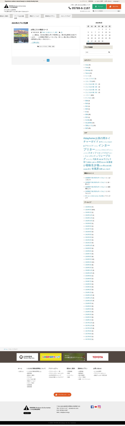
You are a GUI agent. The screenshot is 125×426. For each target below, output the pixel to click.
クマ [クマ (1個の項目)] (110, 151)
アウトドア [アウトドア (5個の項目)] (89, 147)
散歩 (86, 107)
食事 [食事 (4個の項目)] (100, 170)
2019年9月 (88, 277)
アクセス (99, 7)
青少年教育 (81, 376)
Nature (87, 74)
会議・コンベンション (84, 380)
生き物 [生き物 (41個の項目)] (95, 166)
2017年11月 (88, 327)
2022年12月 (88, 216)
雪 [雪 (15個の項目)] (93, 170)
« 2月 (87, 45)
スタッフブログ (104, 17)
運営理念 (29, 374)
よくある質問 (97, 372)
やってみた (88, 99)
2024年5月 (88, 211)
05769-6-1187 (81, 8)
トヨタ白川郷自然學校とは (34, 372)
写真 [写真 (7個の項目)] (94, 160)
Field (43, 33)
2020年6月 (88, 258)
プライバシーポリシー (100, 374)
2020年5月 (88, 260)
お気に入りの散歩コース (39, 31)
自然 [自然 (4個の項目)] (109, 167)
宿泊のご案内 (52, 17)
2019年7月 (88, 282)
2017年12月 (88, 324)
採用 (113, 17)
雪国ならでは (89, 127)
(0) (61, 33)
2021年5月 (88, 235)
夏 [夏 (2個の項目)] (102, 160)
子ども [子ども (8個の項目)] (106, 160)
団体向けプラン (91, 17)
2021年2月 (88, 241)
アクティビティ (39, 17)
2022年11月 (88, 219)
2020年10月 (88, 247)
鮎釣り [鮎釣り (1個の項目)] (104, 170)
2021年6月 (88, 233)
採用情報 (29, 386)
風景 (56, 33)
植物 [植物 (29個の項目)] (88, 166)
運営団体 (90, 1)
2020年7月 (88, 255)
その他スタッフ (50, 33)
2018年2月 (88, 318)
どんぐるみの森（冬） (91, 85)
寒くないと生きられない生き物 (94, 197)
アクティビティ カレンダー (56, 374)
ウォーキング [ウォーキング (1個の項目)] (98, 151)
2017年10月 (88, 329)
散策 (86, 110)
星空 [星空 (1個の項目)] (105, 163)
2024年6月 (88, 208)
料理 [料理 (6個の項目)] (99, 163)
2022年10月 (88, 222)
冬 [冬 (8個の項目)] (98, 160)
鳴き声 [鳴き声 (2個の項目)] (108, 170)
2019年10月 (88, 274)
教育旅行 (81, 374)
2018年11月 (88, 299)
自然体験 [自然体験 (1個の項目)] (85, 170)
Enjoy (87, 66)
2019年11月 (88, 271)
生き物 (87, 121)
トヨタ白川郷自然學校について (21, 17)
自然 (53, 48)
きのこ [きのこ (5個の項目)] (101, 143)
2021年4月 (88, 238)
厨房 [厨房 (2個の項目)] (100, 160)
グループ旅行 (82, 378)
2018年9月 (88, 304)
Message (88, 71)
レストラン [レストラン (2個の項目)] (89, 160)
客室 (68, 374)
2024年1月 (88, 213)
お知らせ (21, 372)
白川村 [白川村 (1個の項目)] (101, 167)
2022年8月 (88, 225)
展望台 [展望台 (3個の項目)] (89, 163)
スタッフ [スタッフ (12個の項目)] (92, 154)
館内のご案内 (30, 376)
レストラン (70, 376)
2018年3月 (88, 316)
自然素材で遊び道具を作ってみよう (95, 179)
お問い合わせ (108, 1)
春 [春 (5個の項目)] (107, 163)
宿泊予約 (113, 7)
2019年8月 (88, 280)
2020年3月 (88, 266)
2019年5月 (88, 285)
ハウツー (87, 96)
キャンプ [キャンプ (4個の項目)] (105, 151)
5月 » (91, 45)
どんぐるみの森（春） (91, 91)
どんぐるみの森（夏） (91, 88)
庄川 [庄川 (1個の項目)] (96, 163)
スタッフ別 (88, 82)
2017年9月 (88, 332)
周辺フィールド (78, 17)
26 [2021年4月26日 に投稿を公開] (88, 42)
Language (116, 1)
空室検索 (69, 372)
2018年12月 (88, 296)
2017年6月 (88, 338)
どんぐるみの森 (64, 17)
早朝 (49, 48)
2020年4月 (88, 263)
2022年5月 (88, 227)
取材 (86, 104)
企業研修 (81, 372)
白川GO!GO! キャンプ (55, 376)
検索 (119, 11)
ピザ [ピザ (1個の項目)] (97, 157)
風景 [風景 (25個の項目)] (96, 170)
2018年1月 (88, 321)
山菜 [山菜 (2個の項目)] (93, 163)
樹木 (86, 118)
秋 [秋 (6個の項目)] (104, 167)
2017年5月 (88, 340)
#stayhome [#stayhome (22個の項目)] (89, 139)
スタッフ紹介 (30, 384)
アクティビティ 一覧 (54, 372)
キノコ (87, 77)
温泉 (68, 378)
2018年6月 (88, 307)
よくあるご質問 (99, 1)
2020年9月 (88, 249)
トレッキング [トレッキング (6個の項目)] (90, 157)
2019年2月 (88, 291)
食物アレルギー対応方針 (100, 376)
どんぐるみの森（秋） (91, 94)
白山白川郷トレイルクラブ (56, 378)
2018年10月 (88, 302)
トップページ (83, 1)
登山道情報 (88, 124)
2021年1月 (88, 244)
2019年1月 (88, 293)
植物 (86, 116)
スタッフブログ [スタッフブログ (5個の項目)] (103, 154)
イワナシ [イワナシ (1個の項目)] (96, 147)
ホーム (5, 350)
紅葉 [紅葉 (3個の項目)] (106, 167)
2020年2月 (88, 269)
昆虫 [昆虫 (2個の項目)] (102, 163)
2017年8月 (88, 335)
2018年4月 (88, 313)
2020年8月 (88, 252)
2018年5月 (88, 310)
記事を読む (36, 44)
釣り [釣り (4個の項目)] (89, 170)
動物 (86, 102)
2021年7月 (88, 230)
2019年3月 (88, 288)
